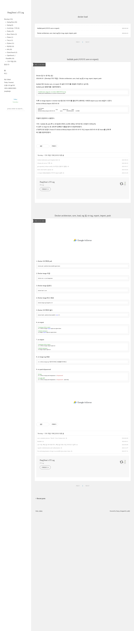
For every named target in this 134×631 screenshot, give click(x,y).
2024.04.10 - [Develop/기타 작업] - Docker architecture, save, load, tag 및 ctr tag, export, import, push (68, 166)
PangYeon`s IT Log (15, 12)
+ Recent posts (40, 615)
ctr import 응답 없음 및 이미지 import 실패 (49, 290)
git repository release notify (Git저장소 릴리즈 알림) (52, 283)
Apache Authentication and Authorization (48, 565)
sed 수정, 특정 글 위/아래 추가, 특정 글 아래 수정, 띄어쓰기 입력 (56, 562)
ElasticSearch (12, 52)
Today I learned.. (9, 82)
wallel (128, 628)
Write (36, 628)
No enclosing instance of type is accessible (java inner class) (53, 568)
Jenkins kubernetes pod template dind (47, 277)
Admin (40, 628)
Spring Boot (12, 22)
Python (10, 43)
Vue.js (10, 40)
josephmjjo (7, 91)
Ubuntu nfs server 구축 (43, 280)
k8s (9, 49)
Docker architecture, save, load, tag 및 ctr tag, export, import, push (57, 92)
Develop (8, 19)
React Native (12, 34)
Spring (10, 25)
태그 (5, 73)
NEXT (87, 100)
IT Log (42, 302)
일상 (6, 64)
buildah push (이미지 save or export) (48, 87)
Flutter (10, 37)
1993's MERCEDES (10, 88)
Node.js (10, 31)
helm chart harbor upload (44, 287)
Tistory (118, 628)
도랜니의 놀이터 (9, 85)
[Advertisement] (15, 126)
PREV (78, 100)
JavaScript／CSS (13, 28)
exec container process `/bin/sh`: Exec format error (51, 555)
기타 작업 (11, 61)
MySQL (10, 46)
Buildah (39, 558)
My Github (7, 79)
